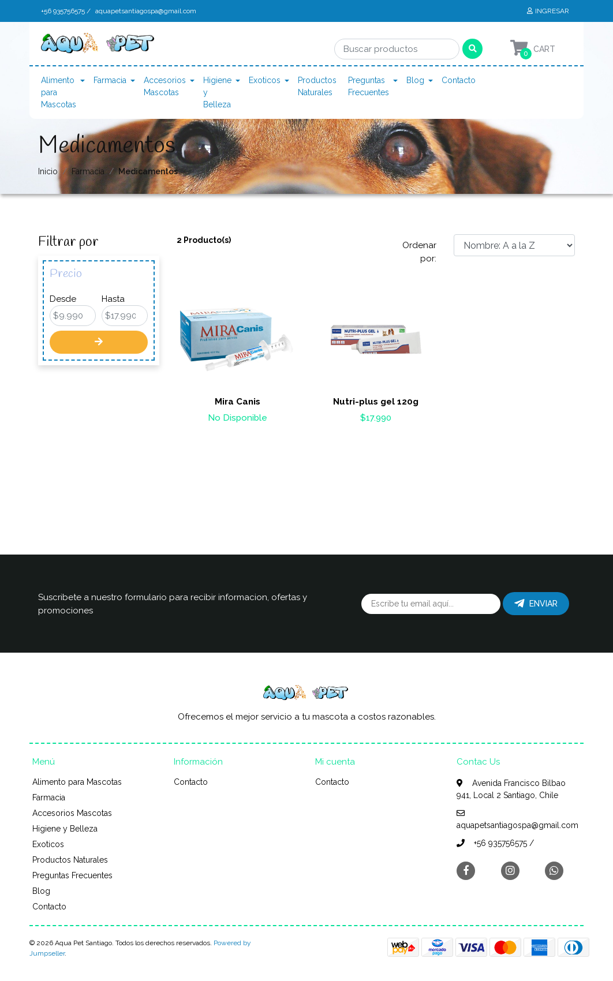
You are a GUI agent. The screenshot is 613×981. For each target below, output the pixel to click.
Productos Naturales (317, 86)
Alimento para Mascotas (58, 92)
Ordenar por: (419, 252)
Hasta (113, 299)
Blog (415, 80)
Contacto (459, 80)
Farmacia (110, 80)
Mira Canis (237, 401)
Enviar (536, 603)
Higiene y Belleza (217, 92)
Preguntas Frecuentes (368, 86)
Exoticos (265, 80)
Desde (63, 299)
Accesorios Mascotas (165, 86)
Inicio (48, 171)
